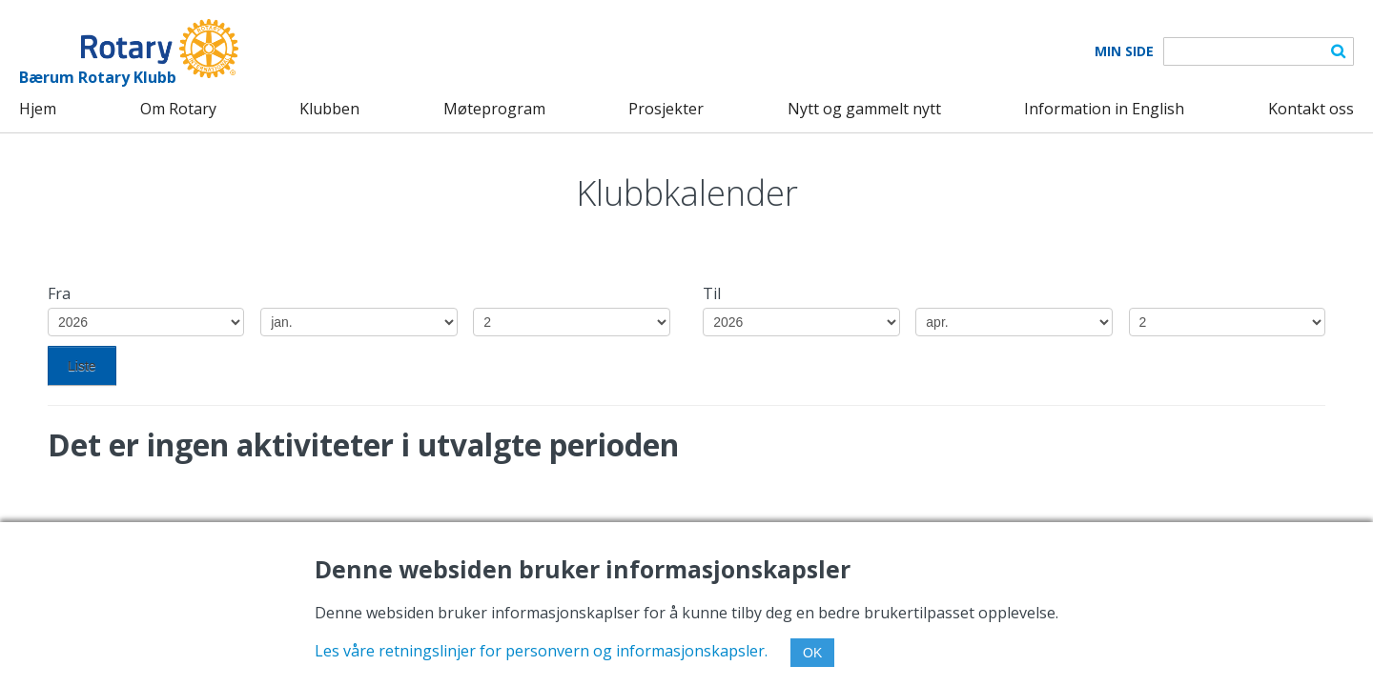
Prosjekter (666, 108)
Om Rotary (178, 108)
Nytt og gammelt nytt (864, 108)
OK (812, 652)
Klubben (329, 108)
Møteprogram (494, 108)
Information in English (1104, 108)
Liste (82, 365)
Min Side (1124, 51)
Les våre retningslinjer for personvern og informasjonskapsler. (541, 650)
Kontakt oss (1311, 108)
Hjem (37, 108)
